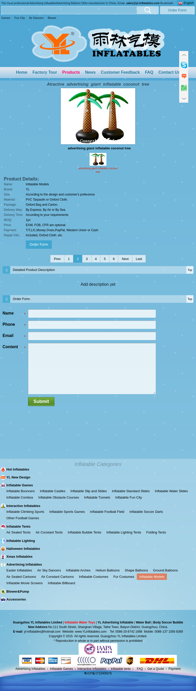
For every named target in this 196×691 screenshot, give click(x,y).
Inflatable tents (121, 669)
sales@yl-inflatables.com (143, 3)
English (186, 3)
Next (125, 259)
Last (139, 259)
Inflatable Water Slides (171, 491)
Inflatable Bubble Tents (84, 532)
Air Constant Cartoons (57, 577)
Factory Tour (44, 72)
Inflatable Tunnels (97, 497)
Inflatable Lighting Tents (123, 532)
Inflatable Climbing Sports (25, 512)
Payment (174, 669)
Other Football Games (22, 518)
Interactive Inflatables (23, 506)
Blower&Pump (17, 591)
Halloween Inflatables (23, 549)
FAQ (149, 72)
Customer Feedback (120, 72)
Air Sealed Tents (18, 532)
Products (71, 72)
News (90, 72)
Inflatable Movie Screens (24, 583)
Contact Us (169, 72)
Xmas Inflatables (19, 556)
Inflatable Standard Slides (131, 491)
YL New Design (18, 477)
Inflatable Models (151, 577)
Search (148, 10)
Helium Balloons (108, 570)
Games (5, 17)
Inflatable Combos (19, 497)
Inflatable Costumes (93, 577)
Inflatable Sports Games (67, 512)
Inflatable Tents (18, 526)
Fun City (19, 17)
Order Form (177, 10)
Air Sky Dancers (49, 570)
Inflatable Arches (78, 570)
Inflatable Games (19, 485)
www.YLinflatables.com (90, 631)
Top (190, 269)
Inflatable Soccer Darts (146, 512)
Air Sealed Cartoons (21, 577)
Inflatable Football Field (107, 512)
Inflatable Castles (52, 491)
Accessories (16, 599)
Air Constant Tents (49, 532)
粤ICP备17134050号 (98, 673)
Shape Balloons (136, 570)
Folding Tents (156, 532)
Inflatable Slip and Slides (88, 491)
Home (21, 72)
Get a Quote (155, 669)
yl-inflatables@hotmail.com (42, 631)
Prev (57, 259)
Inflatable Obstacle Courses (58, 497)
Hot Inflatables (17, 469)
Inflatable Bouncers (20, 491)
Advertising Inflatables (24, 564)
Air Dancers (36, 17)
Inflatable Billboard (61, 583)
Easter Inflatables (19, 570)
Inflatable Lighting (20, 541)
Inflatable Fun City (128, 497)
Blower (52, 17)
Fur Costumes (123, 577)
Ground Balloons (165, 570)
